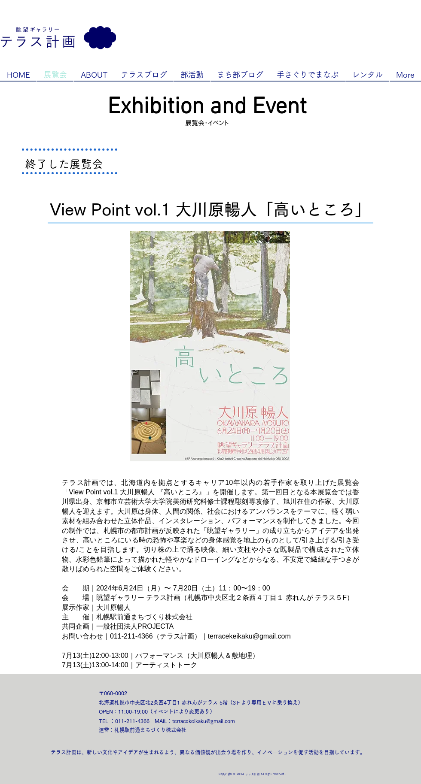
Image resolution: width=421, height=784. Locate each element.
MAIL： (163, 720)
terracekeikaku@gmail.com (249, 636)
